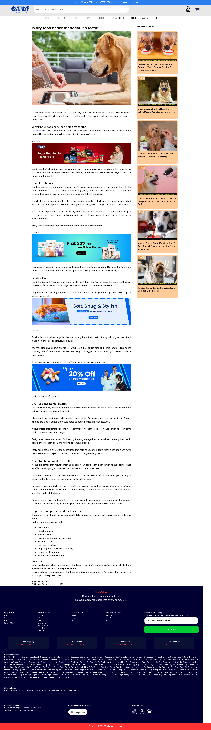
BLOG (156, 18)
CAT (88, 18)
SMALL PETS (118, 18)
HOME (48, 18)
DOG (76, 18)
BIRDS (101, 18)
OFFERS (61, 18)
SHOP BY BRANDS (139, 18)
